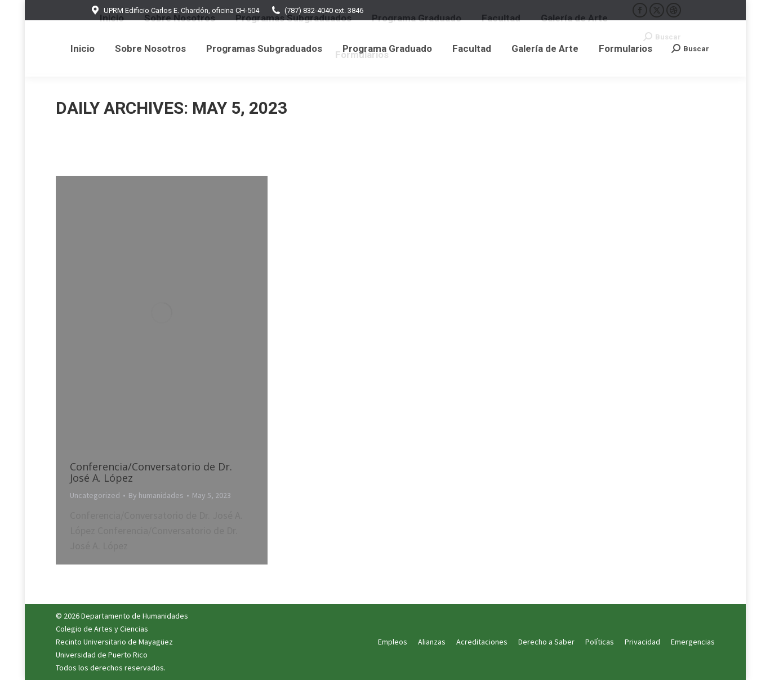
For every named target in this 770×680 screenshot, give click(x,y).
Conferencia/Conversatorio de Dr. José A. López (151, 472)
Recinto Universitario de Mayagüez (114, 642)
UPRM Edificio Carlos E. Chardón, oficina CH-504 (174, 10)
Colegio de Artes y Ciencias (102, 629)
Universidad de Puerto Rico (102, 655)
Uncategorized (95, 495)
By (156, 495)
